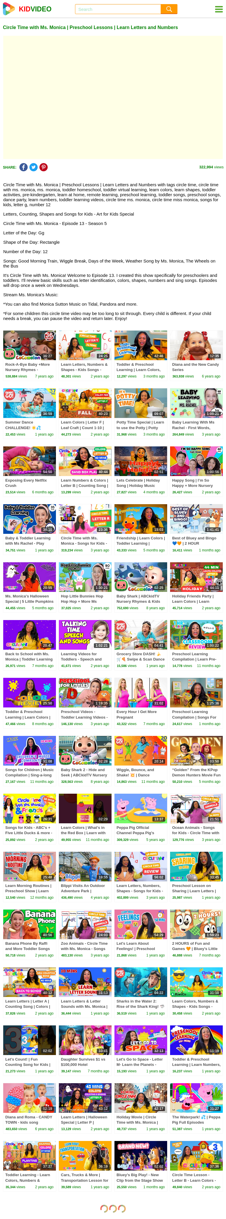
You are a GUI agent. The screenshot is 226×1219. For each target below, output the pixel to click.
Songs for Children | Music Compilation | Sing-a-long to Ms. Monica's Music (29, 775)
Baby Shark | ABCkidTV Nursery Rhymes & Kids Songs (138, 601)
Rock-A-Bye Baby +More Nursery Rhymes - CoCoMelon (27, 369)
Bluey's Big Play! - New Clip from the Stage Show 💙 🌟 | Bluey (140, 1180)
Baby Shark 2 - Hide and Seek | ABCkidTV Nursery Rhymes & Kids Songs (84, 775)
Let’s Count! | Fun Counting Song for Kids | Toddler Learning (27, 1064)
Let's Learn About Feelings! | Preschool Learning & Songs (136, 948)
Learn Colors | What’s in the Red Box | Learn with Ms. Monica (83, 832)
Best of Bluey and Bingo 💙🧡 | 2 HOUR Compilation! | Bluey (194, 543)
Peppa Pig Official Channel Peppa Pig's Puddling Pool (135, 832)
